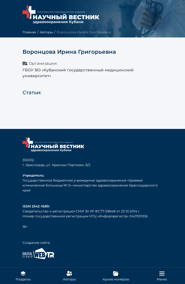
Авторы (46, 32)
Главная (29, 32)
